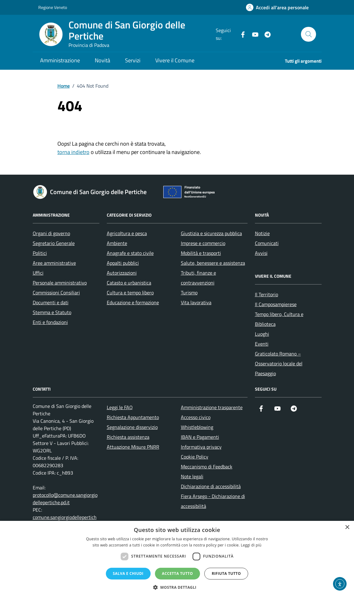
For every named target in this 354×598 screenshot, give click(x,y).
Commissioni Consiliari (56, 292)
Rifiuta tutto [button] (226, 573)
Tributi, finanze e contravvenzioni (198, 277)
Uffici (38, 272)
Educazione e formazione (133, 302)
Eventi (262, 343)
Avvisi (261, 253)
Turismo (189, 292)
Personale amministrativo (60, 282)
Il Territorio (266, 294)
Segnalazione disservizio (132, 427)
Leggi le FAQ (120, 407)
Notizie (262, 233)
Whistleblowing (197, 427)
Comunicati (267, 243)
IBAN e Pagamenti (200, 437)
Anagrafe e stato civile (130, 253)
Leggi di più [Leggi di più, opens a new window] (251, 545)
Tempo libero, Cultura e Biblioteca (279, 319)
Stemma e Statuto (52, 312)
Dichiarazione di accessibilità (211, 486)
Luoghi (262, 334)
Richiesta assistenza (128, 437)
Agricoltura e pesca (127, 233)
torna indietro (73, 152)
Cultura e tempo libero (130, 292)
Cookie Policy (194, 456)
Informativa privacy (201, 447)
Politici (40, 253)
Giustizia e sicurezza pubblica (211, 233)
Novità (102, 60)
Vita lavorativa (196, 302)
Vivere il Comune (174, 60)
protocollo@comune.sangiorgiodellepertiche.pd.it (65, 498)
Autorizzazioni (122, 272)
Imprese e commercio (203, 243)
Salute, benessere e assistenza (213, 263)
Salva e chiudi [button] (128, 573)
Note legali (192, 476)
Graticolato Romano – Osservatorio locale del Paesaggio (278, 363)
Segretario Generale (54, 243)
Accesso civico (195, 417)
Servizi (132, 60)
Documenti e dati (51, 302)
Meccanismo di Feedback (206, 466)
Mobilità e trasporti (201, 253)
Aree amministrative (54, 263)
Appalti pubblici (123, 263)
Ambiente (117, 243)
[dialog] (177, 559)
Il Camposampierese (276, 304)
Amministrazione (60, 60)
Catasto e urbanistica (129, 282)
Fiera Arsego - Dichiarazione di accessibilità (213, 501)
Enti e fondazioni (50, 322)
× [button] (347, 527)
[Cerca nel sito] (308, 34)
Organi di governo (51, 233)
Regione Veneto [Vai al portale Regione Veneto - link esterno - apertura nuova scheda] (52, 7)
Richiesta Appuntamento (133, 417)
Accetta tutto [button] (177, 573)
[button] (177, 587)
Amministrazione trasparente (212, 407)
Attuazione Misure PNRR (133, 447)
